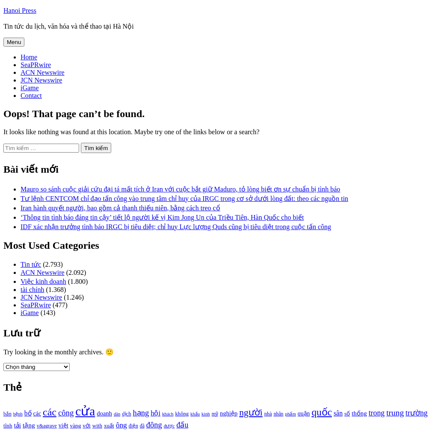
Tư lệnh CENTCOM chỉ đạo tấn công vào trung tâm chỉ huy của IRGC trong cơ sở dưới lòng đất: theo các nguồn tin (184, 198)
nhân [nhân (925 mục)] (279, 414)
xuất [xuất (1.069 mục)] (109, 425)
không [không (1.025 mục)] (182, 414)
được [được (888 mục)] (169, 425)
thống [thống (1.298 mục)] (359, 413)
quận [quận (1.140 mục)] (304, 413)
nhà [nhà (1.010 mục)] (268, 414)
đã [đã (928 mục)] (142, 426)
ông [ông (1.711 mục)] (121, 425)
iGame (30, 87)
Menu (14, 42)
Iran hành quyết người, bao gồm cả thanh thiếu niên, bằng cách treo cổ (120, 208)
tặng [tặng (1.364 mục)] (29, 425)
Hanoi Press (19, 10)
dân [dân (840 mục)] (117, 414)
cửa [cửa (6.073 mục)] (85, 411)
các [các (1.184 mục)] (37, 413)
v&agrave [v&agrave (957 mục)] (47, 426)
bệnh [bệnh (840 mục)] (18, 414)
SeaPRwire (36, 64)
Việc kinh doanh (43, 281)
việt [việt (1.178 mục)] (63, 425)
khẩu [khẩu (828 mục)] (195, 414)
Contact (31, 95)
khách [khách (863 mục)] (168, 413)
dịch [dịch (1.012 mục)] (126, 414)
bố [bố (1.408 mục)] (28, 413)
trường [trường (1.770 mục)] (416, 413)
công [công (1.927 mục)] (66, 412)
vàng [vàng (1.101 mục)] (75, 425)
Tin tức (31, 264)
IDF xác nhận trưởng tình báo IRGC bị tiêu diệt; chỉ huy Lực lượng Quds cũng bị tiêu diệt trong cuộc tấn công (176, 226)
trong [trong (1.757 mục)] (377, 413)
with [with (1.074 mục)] (97, 425)
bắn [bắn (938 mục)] (7, 414)
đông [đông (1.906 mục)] (154, 425)
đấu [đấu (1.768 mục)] (182, 425)
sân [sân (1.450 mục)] (338, 413)
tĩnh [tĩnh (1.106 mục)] (7, 425)
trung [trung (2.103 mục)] (395, 412)
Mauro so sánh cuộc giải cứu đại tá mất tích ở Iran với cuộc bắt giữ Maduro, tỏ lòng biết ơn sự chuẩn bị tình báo (180, 189)
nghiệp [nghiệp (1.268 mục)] (228, 413)
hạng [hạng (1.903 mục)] (141, 413)
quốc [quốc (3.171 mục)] (321, 412)
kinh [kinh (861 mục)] (205, 413)
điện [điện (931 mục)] (133, 426)
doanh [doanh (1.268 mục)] (104, 413)
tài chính (32, 289)
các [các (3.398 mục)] (49, 412)
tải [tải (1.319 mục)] (17, 425)
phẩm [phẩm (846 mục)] (290, 413)
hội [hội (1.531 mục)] (155, 413)
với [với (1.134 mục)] (86, 425)
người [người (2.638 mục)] (250, 412)
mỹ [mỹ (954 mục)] (215, 414)
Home (29, 57)
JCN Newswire (41, 80)
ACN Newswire (43, 72)
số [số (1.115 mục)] (347, 413)
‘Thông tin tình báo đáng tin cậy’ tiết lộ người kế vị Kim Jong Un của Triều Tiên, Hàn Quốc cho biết (162, 217)
